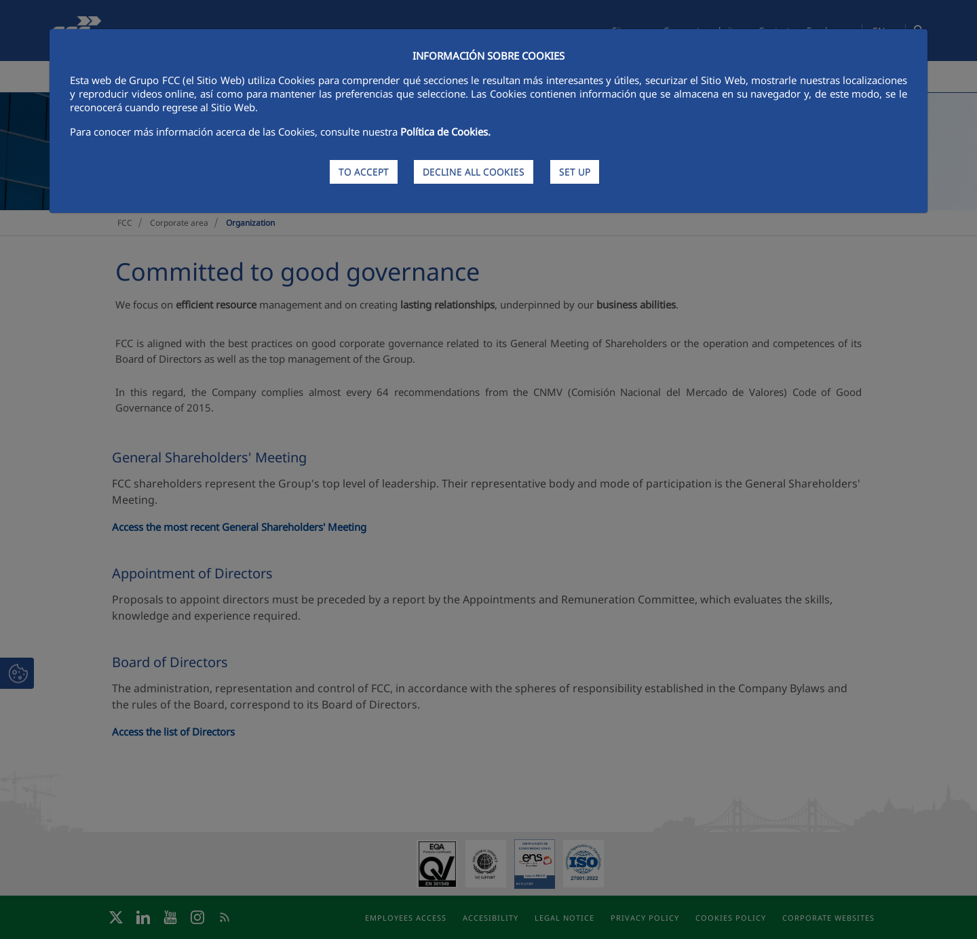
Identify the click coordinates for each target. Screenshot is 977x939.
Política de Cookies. (445, 131)
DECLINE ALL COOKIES (473, 171)
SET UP (574, 171)
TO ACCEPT (364, 171)
